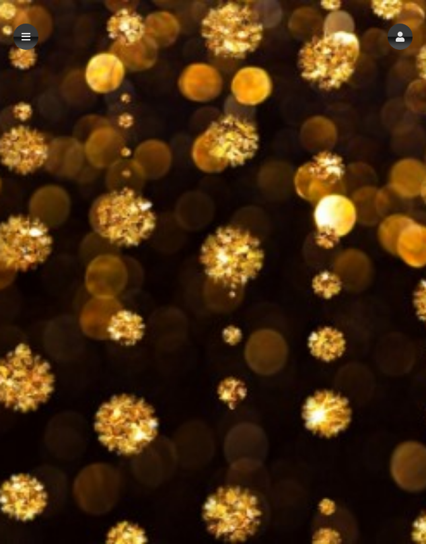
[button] (400, 37)
